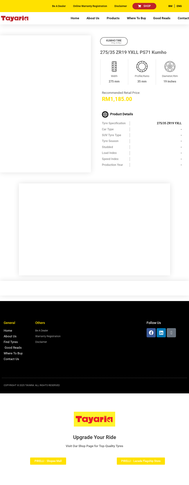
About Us (93, 18)
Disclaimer (120, 6)
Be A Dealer (59, 6)
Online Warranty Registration (90, 6)
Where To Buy (136, 18)
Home (75, 18)
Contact (183, 18)
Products (113, 18)
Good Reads (161, 18)
